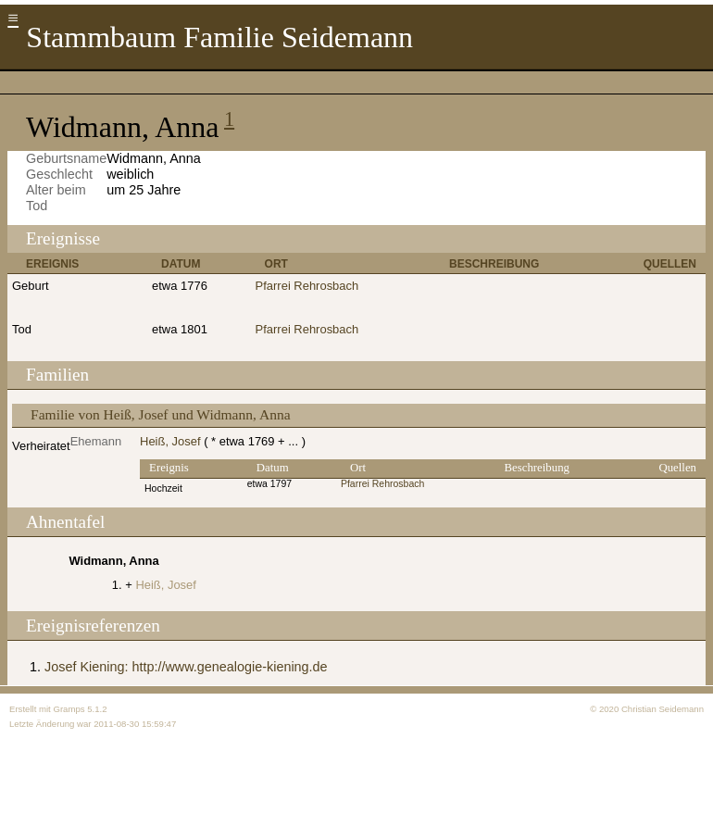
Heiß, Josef (170, 441)
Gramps (68, 709)
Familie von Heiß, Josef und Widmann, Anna (161, 414)
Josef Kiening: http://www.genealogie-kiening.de (186, 666)
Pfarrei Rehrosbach (307, 286)
